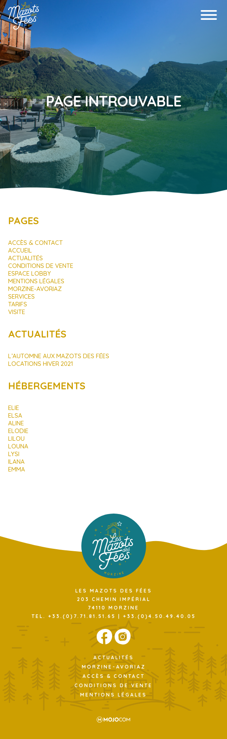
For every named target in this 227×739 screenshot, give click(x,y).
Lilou (16, 438)
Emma (16, 469)
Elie (13, 408)
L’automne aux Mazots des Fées (58, 356)
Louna (18, 446)
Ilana (16, 461)
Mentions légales (36, 281)
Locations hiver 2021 (40, 363)
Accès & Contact (35, 242)
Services (21, 296)
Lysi (13, 454)
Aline (16, 423)
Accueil (20, 250)
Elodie (18, 431)
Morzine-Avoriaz (35, 289)
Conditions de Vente (40, 266)
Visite (16, 312)
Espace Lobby (29, 273)
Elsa (15, 415)
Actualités (25, 258)
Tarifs (17, 304)
